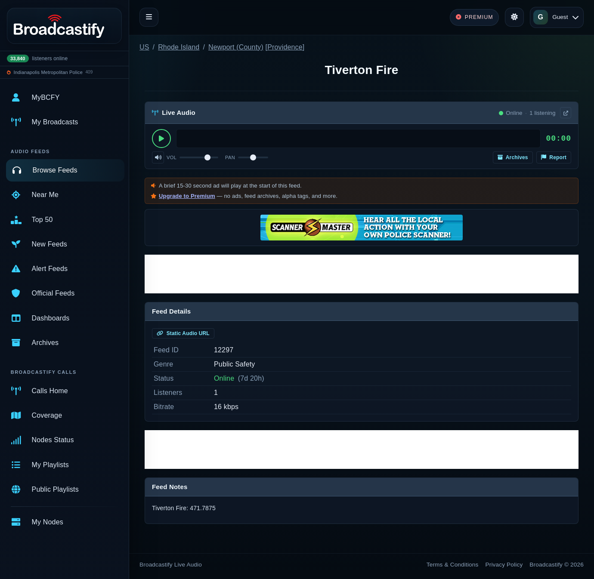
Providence (285, 47)
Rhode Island (178, 47)
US (144, 47)
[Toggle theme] (514, 17)
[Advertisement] (362, 274)
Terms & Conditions (453, 564)
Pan (230, 157)
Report (553, 157)
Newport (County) (235, 47)
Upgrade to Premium (187, 196)
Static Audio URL (183, 333)
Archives (513, 157)
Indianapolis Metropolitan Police (48, 72)
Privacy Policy (504, 564)
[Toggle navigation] (148, 17)
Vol (171, 157)
